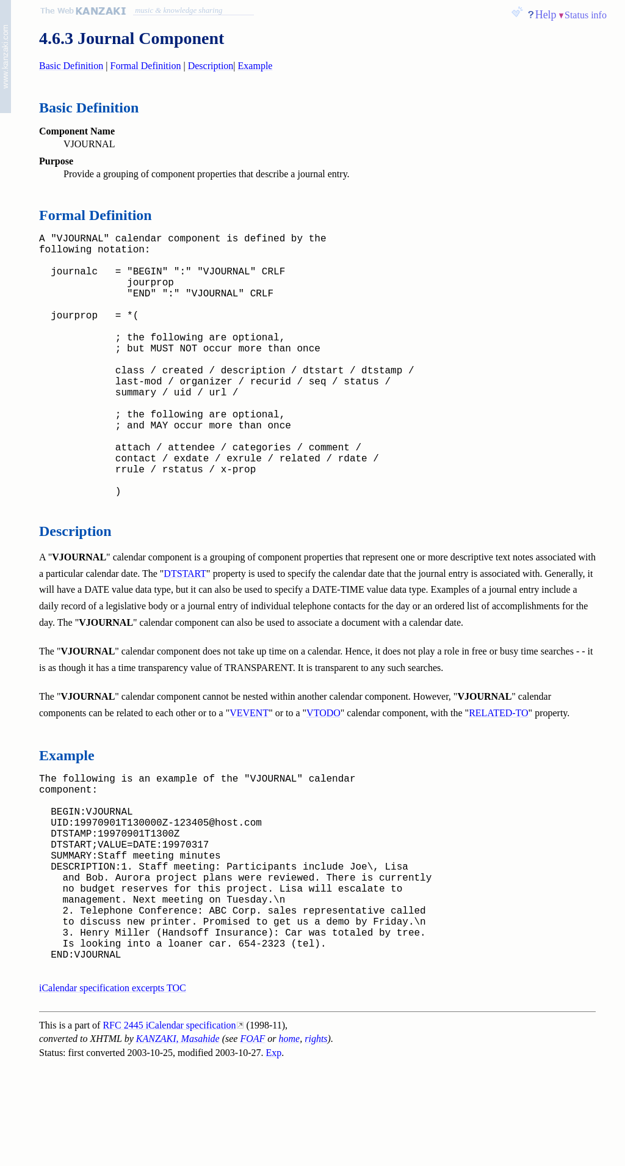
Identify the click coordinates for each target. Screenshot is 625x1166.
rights (316, 1139)
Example (255, 66)
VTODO (323, 771)
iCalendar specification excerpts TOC (112, 1088)
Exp (274, 1153)
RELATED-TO (498, 771)
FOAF (252, 1139)
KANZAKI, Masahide (178, 1139)
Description (211, 66)
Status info (586, 15)
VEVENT (249, 771)
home (289, 1139)
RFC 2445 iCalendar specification (169, 1125)
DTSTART (185, 632)
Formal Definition (145, 66)
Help (546, 15)
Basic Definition (71, 66)
